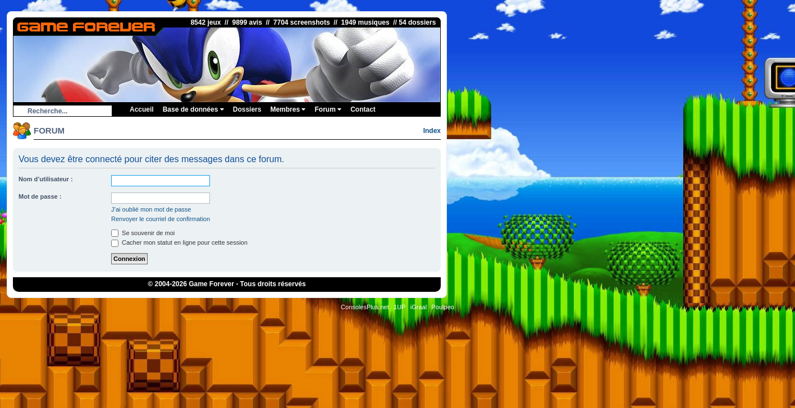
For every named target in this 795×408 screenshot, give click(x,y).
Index (432, 131)
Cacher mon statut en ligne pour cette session (179, 242)
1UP (399, 307)
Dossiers (247, 109)
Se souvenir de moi (143, 233)
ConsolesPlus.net (365, 307)
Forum (327, 109)
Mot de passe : (40, 196)
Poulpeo (443, 307)
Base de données (193, 109)
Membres (287, 109)
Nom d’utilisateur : (46, 179)
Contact (363, 109)
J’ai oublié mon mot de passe (151, 209)
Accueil (142, 109)
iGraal (418, 307)
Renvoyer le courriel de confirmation (160, 219)
